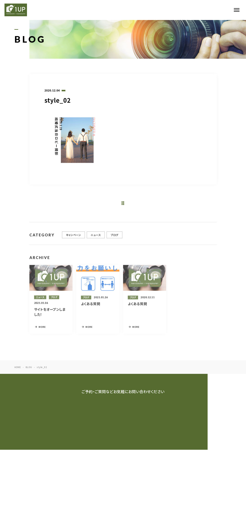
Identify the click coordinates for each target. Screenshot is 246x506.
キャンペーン (73, 237)
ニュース (96, 237)
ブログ (114, 237)
